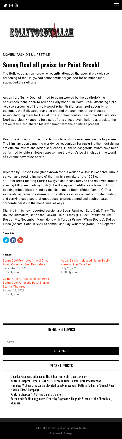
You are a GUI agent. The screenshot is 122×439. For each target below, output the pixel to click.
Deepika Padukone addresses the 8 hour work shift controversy (49, 376)
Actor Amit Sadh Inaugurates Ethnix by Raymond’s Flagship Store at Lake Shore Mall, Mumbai (61, 401)
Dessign (68, 433)
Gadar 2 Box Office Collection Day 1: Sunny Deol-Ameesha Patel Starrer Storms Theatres (26, 282)
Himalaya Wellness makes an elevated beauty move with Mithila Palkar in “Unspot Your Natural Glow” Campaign (62, 387)
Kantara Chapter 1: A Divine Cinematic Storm (37, 394)
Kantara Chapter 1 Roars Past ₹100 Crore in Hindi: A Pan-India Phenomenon (56, 381)
